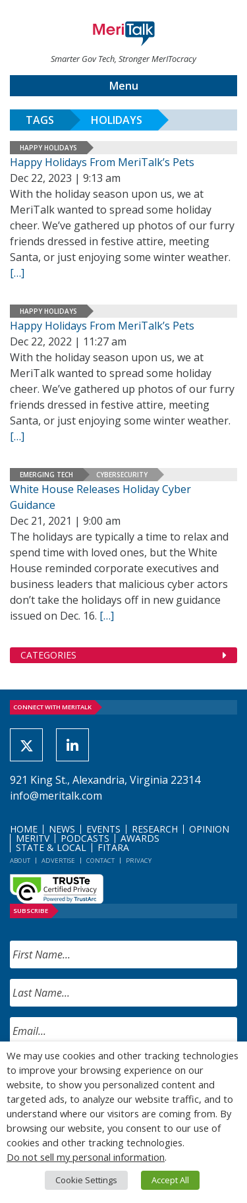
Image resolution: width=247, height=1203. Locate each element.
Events (103, 829)
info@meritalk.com (56, 795)
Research (155, 829)
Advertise (58, 860)
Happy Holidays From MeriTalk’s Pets (102, 162)
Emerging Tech (46, 474)
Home (24, 829)
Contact (100, 860)
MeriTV (32, 838)
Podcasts (85, 838)
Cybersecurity (122, 474)
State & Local (51, 847)
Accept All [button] (170, 1180)
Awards (140, 838)
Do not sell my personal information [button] (86, 1156)
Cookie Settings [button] (86, 1180)
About (20, 860)
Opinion (209, 829)
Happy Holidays (48, 147)
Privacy (138, 860)
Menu (123, 85)
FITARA (113, 847)
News (62, 829)
